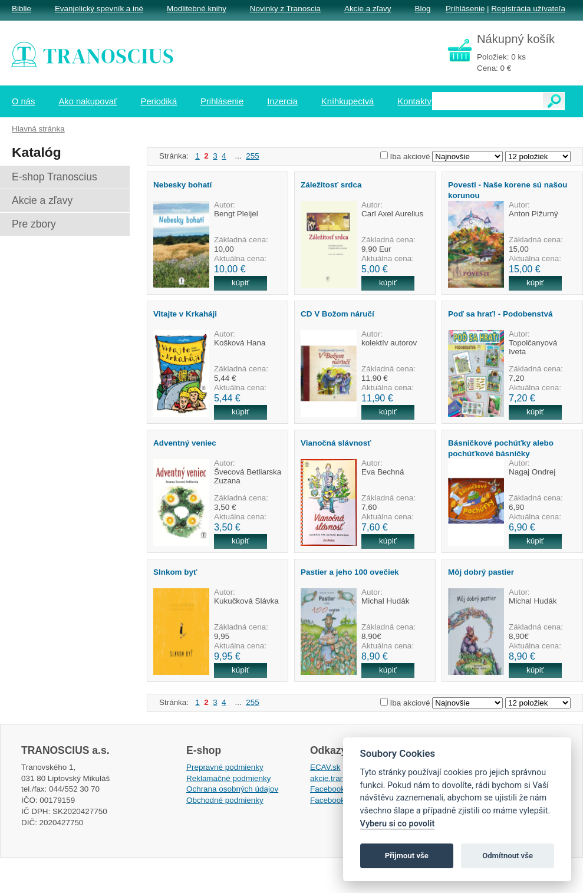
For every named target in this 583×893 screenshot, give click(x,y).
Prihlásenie (465, 8)
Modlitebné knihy (196, 8)
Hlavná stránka (38, 128)
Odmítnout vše (507, 855)
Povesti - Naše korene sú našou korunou (507, 189)
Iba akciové (410, 156)
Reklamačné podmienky (228, 778)
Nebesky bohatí (182, 184)
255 (252, 155)
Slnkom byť (175, 572)
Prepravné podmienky (224, 767)
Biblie (21, 8)
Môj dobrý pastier (481, 572)
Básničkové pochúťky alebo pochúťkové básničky (501, 448)
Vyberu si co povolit (397, 824)
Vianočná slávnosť (336, 443)
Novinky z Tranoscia (285, 8)
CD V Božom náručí (337, 313)
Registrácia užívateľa (528, 8)
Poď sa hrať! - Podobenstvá (500, 313)
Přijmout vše (407, 855)
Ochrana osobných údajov (232, 789)
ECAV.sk (325, 767)
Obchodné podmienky (224, 800)
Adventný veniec (184, 443)
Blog (422, 8)
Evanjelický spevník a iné (99, 8)
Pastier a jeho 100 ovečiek (350, 572)
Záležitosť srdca (331, 184)
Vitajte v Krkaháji (185, 313)
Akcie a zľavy (367, 8)
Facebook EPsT (338, 800)
